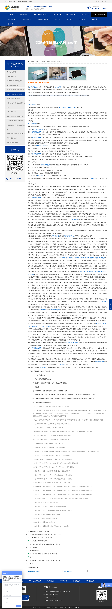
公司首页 (11, 14)
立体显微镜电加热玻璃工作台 (15, 116)
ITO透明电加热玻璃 (12, 85)
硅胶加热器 (56, 14)
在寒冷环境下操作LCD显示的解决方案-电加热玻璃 (16, 136)
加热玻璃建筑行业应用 (13, 98)
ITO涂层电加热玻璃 (67, 571)
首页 (37, 61)
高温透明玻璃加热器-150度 (14, 94)
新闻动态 (94, 19)
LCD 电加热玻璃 (11, 111)
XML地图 (76, 607)
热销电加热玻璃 (11, 72)
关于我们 (98, 1)
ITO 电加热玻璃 (99, 14)
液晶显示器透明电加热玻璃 (34, 571)
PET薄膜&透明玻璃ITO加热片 (15, 89)
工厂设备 (82, 19)
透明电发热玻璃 (11, 76)
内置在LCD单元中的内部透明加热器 (16, 105)
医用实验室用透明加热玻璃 (14, 81)
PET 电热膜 (70, 14)
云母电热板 (83, 14)
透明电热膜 (11, 19)
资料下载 (57, 19)
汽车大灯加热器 (43, 19)
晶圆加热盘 (23, 14)
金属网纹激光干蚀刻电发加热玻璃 (16, 127)
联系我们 (104, 1)
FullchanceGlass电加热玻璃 (15, 120)
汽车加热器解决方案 (12, 142)
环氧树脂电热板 (26, 19)
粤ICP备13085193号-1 (67, 607)
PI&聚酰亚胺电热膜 (40, 14)
